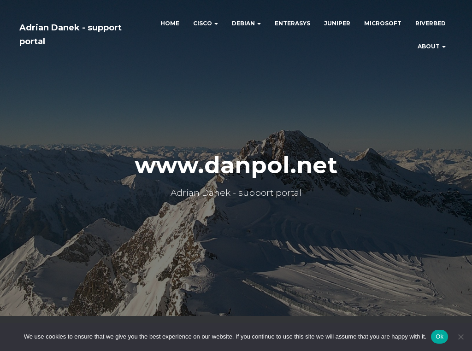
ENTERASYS (292, 23)
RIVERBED (430, 23)
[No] (460, 336)
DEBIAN (246, 23)
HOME (169, 23)
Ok (439, 336)
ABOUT (432, 46)
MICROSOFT (382, 23)
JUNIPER (337, 23)
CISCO (205, 23)
